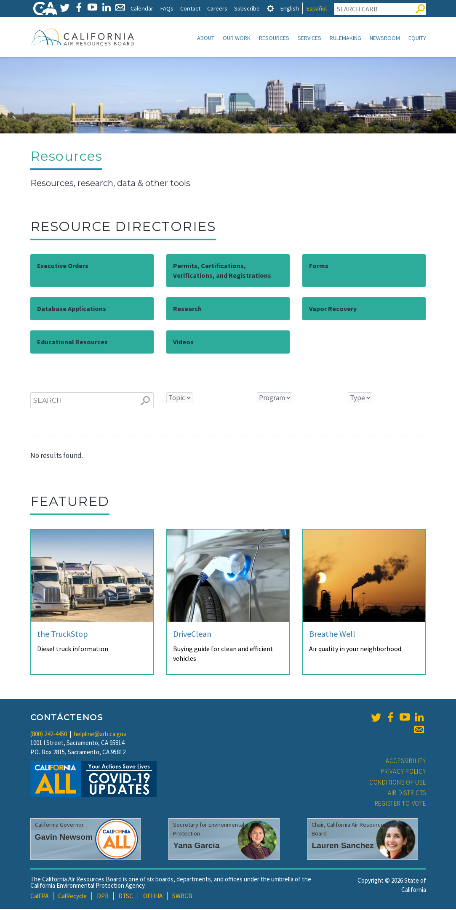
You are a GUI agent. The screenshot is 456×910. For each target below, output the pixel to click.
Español (316, 8)
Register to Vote (400, 804)
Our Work (237, 38)
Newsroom (385, 38)
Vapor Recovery (333, 309)
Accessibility (406, 762)
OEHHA (153, 897)
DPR (103, 897)
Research (187, 309)
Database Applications (71, 309)
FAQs (166, 8)
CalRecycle (72, 897)
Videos (183, 342)
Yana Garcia (196, 846)
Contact (190, 8)
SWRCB (182, 897)
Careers (217, 8)
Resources (274, 38)
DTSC (125, 897)
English (289, 8)
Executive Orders (62, 266)
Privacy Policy (403, 772)
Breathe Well (332, 634)
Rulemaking (345, 38)
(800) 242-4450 (48, 735)
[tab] (270, 8)
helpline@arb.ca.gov (100, 735)
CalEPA (39, 897)
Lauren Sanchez (342, 846)
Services (309, 38)
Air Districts (407, 794)
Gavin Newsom (64, 837)
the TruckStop (62, 634)
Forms (318, 266)
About (205, 38)
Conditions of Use (397, 783)
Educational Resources (72, 342)
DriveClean (192, 634)
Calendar (142, 8)
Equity (417, 38)
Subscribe (247, 8)
